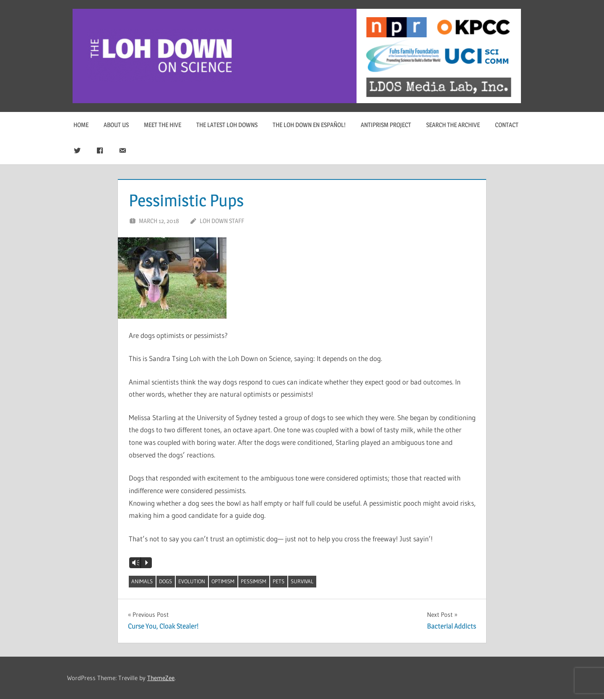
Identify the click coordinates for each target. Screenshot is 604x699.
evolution (191, 581)
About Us (116, 125)
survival (302, 581)
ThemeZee (160, 678)
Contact (506, 125)
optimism (222, 581)
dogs (165, 581)
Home (81, 125)
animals (142, 581)
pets (278, 581)
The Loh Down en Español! (309, 125)
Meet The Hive (162, 125)
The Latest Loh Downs (227, 125)
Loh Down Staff (222, 221)
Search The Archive (453, 125)
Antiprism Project (386, 125)
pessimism (253, 581)
